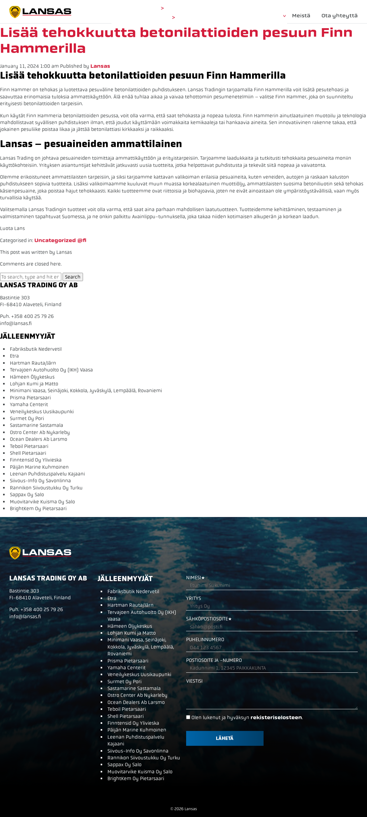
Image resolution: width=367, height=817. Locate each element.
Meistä (301, 16)
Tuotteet (268, 16)
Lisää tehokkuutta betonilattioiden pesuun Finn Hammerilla (176, 40)
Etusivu (235, 16)
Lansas (100, 66)
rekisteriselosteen (276, 717)
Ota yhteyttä (339, 16)
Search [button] (73, 277)
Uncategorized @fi (60, 240)
